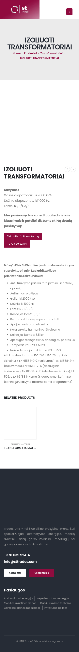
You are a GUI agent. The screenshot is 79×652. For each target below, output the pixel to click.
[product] (20, 423)
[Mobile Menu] (69, 11)
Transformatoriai (20, 444)
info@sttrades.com (20, 561)
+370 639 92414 (17, 555)
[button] (23, 236)
